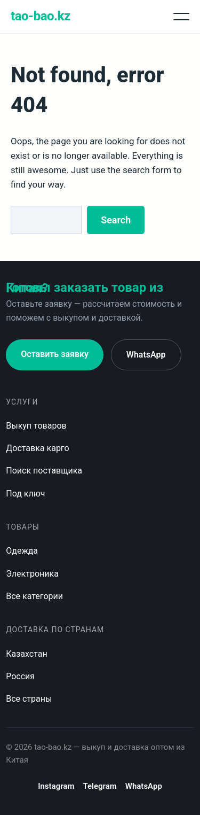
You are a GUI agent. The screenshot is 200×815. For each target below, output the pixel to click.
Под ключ (25, 493)
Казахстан (26, 654)
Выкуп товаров (36, 426)
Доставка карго (37, 448)
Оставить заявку (55, 354)
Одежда (22, 551)
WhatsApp (146, 355)
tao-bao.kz (40, 16)
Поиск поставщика (44, 470)
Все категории (34, 596)
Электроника (32, 574)
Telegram (99, 786)
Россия (20, 676)
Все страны (29, 699)
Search (116, 220)
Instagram (56, 786)
